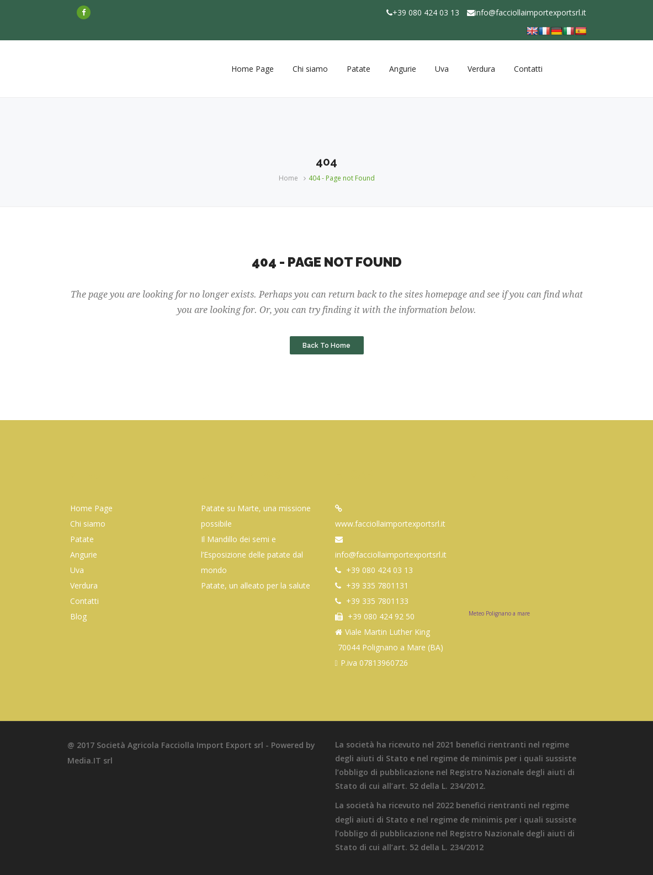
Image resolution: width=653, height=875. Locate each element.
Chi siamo (87, 523)
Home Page (91, 508)
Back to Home (326, 345)
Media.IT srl (90, 760)
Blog (78, 616)
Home (288, 178)
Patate (82, 539)
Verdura (84, 585)
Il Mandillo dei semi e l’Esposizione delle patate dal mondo (252, 554)
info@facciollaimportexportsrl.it (530, 12)
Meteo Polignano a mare (499, 613)
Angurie (83, 554)
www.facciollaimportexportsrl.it (390, 523)
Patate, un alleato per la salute (255, 585)
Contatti (84, 601)
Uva (77, 570)
